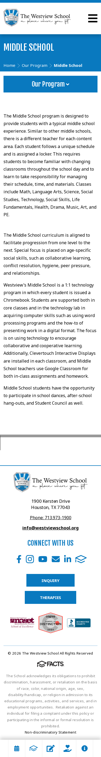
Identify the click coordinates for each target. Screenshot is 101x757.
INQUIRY (50, 580)
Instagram (30, 559)
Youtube (42, 559)
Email (56, 559)
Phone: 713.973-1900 (50, 518)
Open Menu (92, 18)
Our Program (50, 84)
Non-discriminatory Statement (50, 732)
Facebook (19, 559)
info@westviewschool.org (50, 528)
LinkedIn (67, 559)
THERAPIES (50, 597)
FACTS (81, 559)
